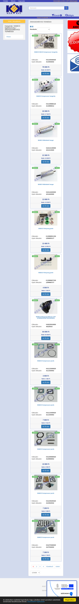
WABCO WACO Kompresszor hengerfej (45, 52)
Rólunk (13, 1)
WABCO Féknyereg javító (45, 228)
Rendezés (33, 29)
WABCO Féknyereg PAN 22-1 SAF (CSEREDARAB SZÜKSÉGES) (46, 317)
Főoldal (5, 1)
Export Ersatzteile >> (43, 17)
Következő (49, 566)
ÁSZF (44, 586)
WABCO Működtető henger (46, 140)
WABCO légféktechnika (12, 27)
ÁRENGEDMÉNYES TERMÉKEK (12, 30)
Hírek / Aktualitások (14, 21)
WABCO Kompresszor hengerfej (45, 96)
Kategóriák (9, 26)
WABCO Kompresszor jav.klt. (45, 361)
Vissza (8, 36)
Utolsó (58, 566)
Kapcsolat (22, 1)
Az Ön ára (46, 73)
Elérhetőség (46, 590)
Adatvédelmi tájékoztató (36, 601)
